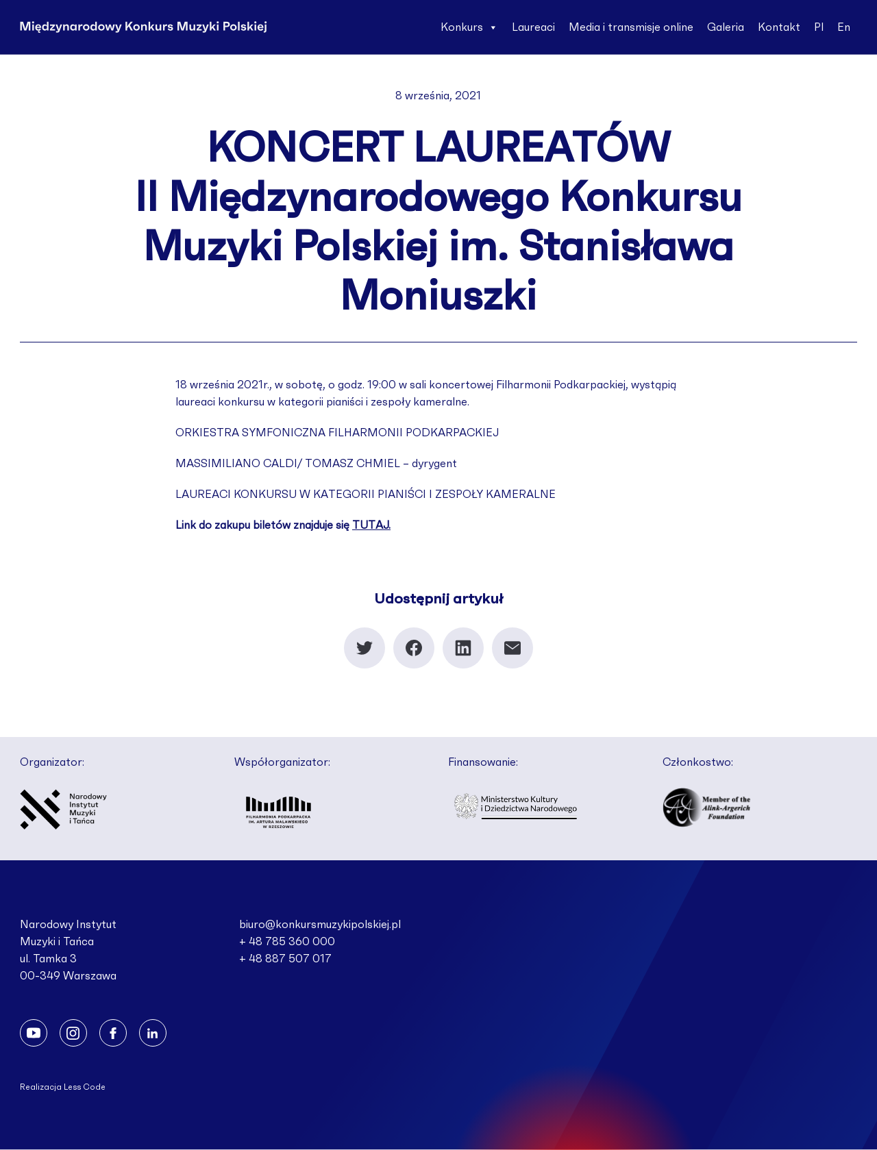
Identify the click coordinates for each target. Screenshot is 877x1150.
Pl (819, 27)
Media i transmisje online (631, 27)
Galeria (725, 27)
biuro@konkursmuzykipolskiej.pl (320, 924)
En (843, 27)
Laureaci (533, 27)
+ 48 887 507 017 (285, 958)
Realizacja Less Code (63, 1087)
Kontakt (779, 27)
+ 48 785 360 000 (287, 941)
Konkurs (469, 27)
